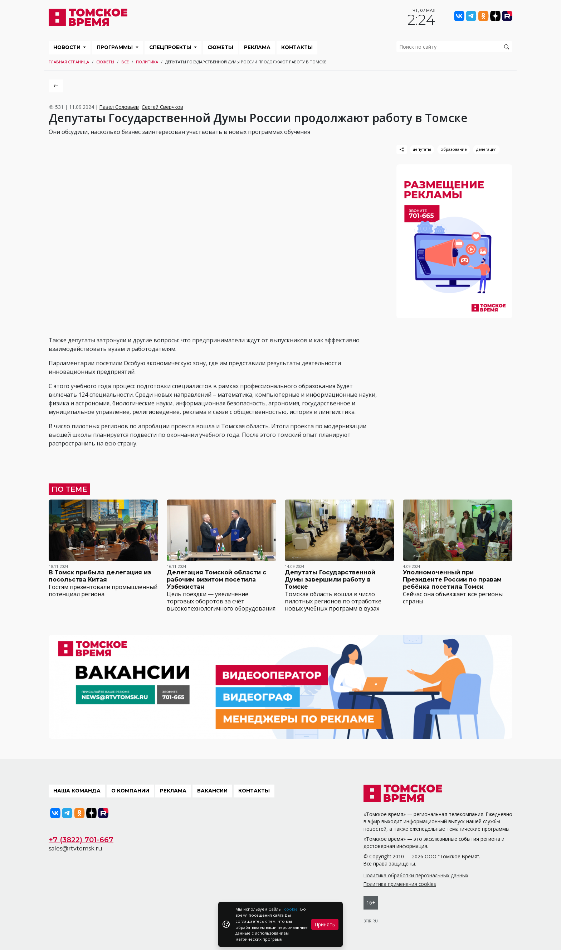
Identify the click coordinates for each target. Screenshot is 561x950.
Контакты (297, 47)
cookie (291, 909)
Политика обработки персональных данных (416, 875)
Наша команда (77, 791)
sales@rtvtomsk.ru (75, 848)
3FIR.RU (371, 921)
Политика (147, 61)
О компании (130, 791)
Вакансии (212, 791)
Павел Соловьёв (119, 106)
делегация (486, 149)
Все (125, 61)
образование (453, 149)
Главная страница (69, 61)
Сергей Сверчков (162, 106)
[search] (454, 46)
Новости (67, 47)
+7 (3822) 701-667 (81, 839)
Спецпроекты (171, 47)
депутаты (422, 149)
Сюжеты (220, 47)
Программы (115, 47)
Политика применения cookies (400, 884)
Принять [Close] (324, 924)
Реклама (257, 47)
